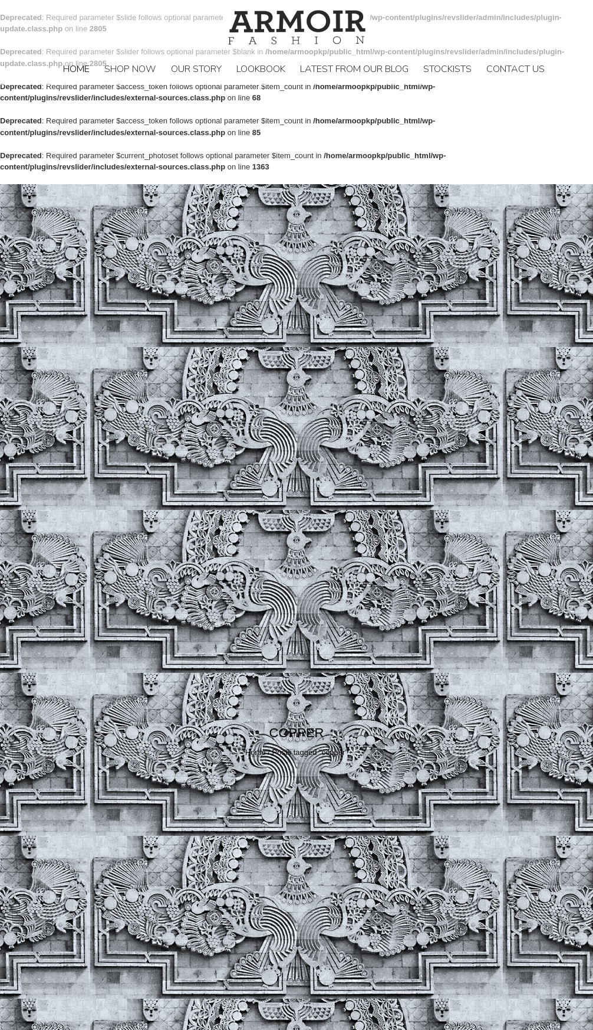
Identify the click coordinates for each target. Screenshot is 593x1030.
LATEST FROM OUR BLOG (354, 69)
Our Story (196, 69)
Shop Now (130, 69)
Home (76, 69)
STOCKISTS (447, 69)
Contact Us (515, 69)
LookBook (260, 69)
